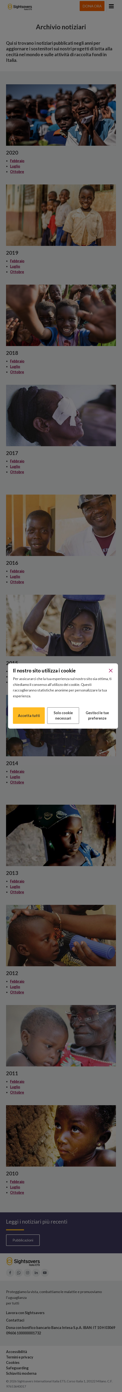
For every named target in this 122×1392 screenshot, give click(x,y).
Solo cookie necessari (63, 715)
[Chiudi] (110, 670)
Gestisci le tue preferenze (97, 715)
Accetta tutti (29, 715)
